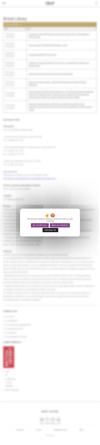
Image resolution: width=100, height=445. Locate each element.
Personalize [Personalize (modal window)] (50, 230)
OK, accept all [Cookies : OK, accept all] (40, 225)
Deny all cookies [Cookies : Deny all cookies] (60, 225)
